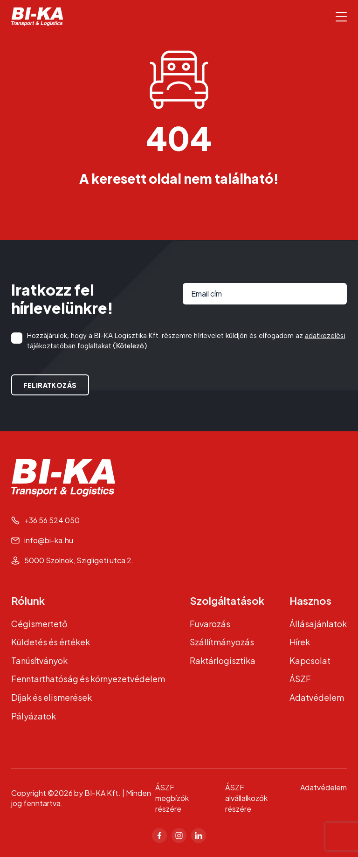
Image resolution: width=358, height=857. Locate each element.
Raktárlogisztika (222, 660)
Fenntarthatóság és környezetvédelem (88, 678)
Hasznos (310, 600)
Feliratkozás (50, 385)
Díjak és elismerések (51, 697)
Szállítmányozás (222, 641)
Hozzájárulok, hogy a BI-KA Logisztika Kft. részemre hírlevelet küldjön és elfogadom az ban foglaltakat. (186, 341)
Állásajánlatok (318, 623)
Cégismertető (39, 623)
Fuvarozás (210, 623)
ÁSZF (300, 678)
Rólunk (28, 600)
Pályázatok (33, 716)
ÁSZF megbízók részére (172, 798)
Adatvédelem (316, 697)
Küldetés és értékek (50, 641)
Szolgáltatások (227, 600)
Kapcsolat (309, 660)
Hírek (299, 641)
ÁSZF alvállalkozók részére (246, 798)
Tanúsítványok (39, 660)
